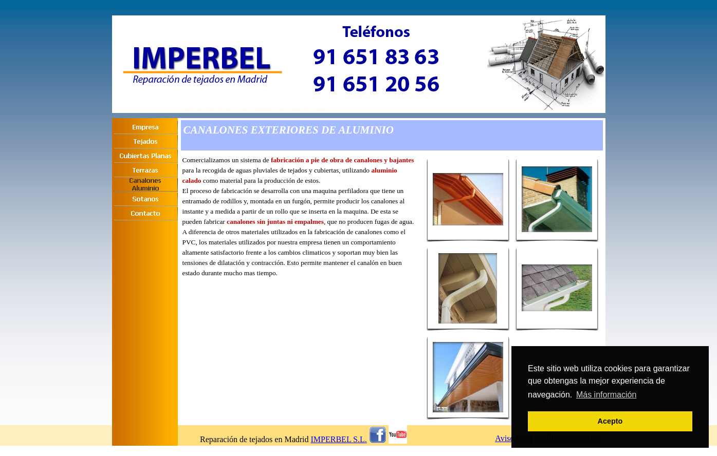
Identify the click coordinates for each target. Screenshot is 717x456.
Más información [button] (606, 394)
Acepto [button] (610, 421)
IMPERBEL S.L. (339, 439)
